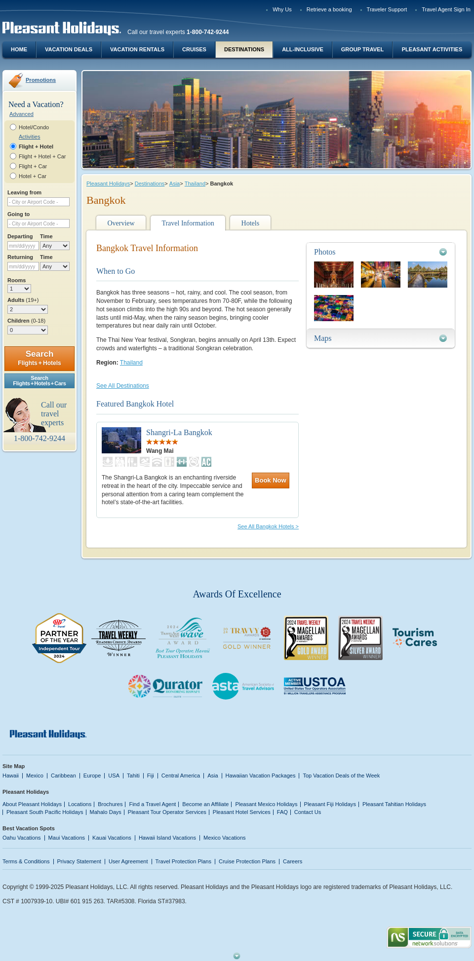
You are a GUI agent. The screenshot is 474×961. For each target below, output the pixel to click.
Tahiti (133, 775)
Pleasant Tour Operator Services (167, 812)
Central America (180, 775)
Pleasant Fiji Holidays (330, 804)
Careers (292, 861)
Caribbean (63, 775)
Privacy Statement (79, 861)
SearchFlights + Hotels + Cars (39, 380)
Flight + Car (33, 166)
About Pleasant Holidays (32, 804)
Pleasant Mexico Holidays (266, 804)
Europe (92, 775)
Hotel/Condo (34, 127)
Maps (323, 338)
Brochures (110, 804)
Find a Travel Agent (152, 804)
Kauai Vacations (111, 838)
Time (46, 236)
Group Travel (362, 49)
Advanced (21, 114)
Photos (325, 252)
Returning (20, 257)
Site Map (13, 766)
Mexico (34, 775)
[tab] (381, 251)
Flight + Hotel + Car (42, 156)
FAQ (282, 812)
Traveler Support (387, 9)
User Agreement (128, 861)
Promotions (41, 80)
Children (26, 321)
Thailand (195, 183)
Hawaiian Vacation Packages (261, 775)
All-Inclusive (302, 49)
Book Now (270, 480)
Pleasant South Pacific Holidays (44, 812)
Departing (20, 236)
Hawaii (10, 775)
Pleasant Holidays (108, 183)
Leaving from (24, 192)
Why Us (282, 9)
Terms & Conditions (26, 861)
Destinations (244, 49)
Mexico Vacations (224, 838)
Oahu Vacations (21, 838)
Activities (29, 137)
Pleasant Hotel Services (242, 812)
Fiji (150, 775)
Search (39, 358)
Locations (79, 804)
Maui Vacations (66, 838)
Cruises (194, 49)
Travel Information (187, 223)
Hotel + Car (32, 176)
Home (19, 49)
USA (113, 775)
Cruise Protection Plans (247, 861)
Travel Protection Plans (183, 861)
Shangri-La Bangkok (179, 432)
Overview (120, 223)
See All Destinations (122, 385)
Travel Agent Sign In (446, 9)
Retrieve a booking (329, 9)
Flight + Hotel (36, 146)
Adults (23, 300)
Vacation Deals (68, 49)
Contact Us (307, 812)
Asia (174, 183)
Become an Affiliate (205, 804)
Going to (18, 214)
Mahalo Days (105, 812)
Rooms (16, 280)
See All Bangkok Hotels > (268, 526)
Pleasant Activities (432, 49)
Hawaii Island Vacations (167, 838)
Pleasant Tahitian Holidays (394, 804)
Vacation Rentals (137, 49)
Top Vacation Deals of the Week (341, 775)
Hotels (250, 223)
